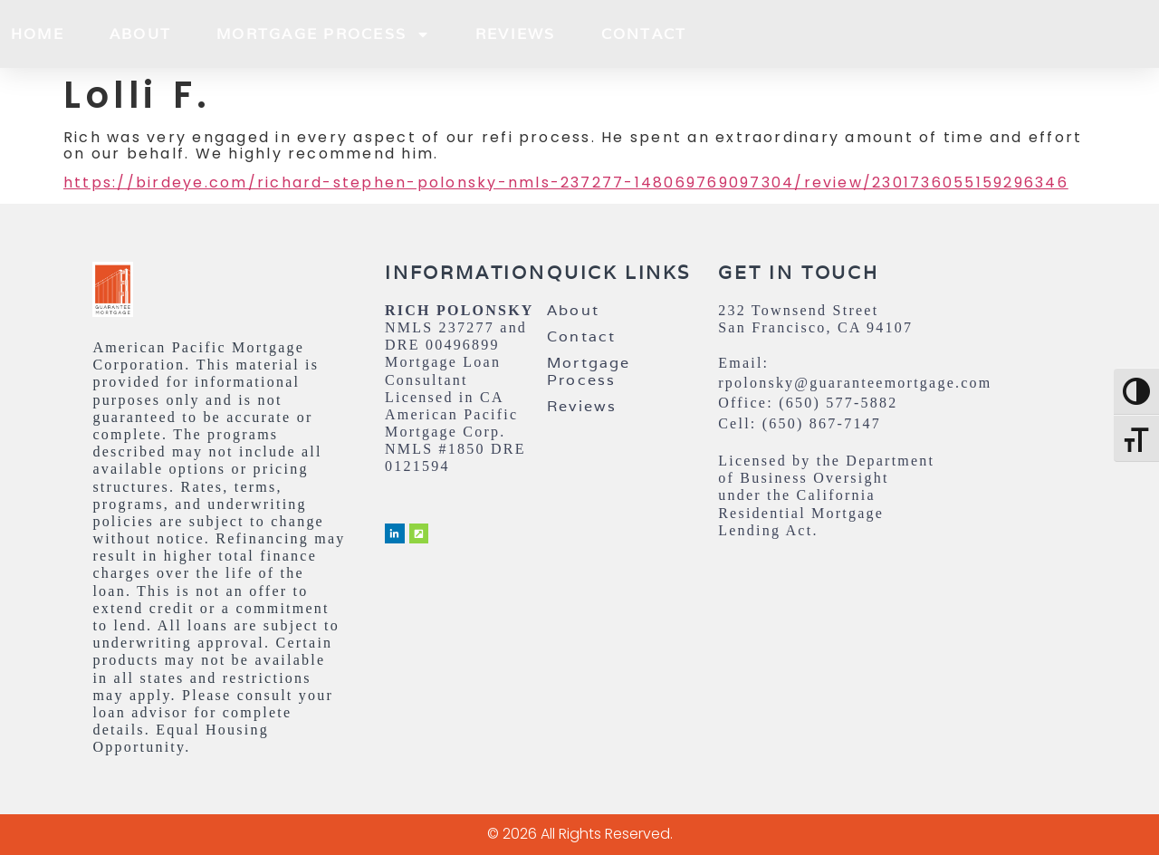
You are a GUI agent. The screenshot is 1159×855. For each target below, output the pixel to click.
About (140, 33)
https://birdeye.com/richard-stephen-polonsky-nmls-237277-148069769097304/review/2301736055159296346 (565, 182)
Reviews (515, 33)
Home (37, 33)
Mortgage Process (323, 34)
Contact (644, 33)
